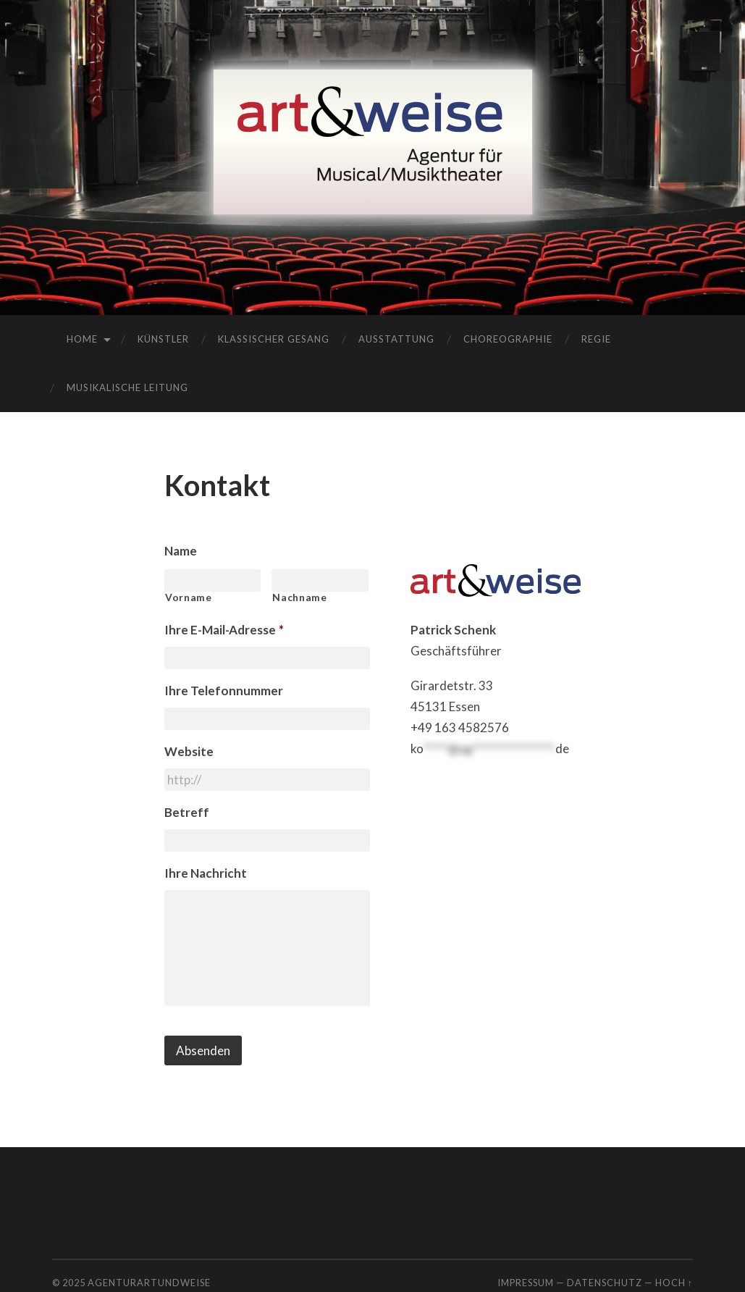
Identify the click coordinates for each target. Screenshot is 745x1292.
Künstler (163, 339)
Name (180, 550)
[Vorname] (212, 580)
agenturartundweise (149, 1282)
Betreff (186, 812)
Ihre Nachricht (205, 873)
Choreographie (507, 339)
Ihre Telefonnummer (223, 690)
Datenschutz (604, 1282)
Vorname (188, 597)
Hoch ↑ (674, 1282)
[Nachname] (320, 580)
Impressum (525, 1282)
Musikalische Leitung (127, 387)
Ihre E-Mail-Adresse (224, 629)
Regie (596, 339)
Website (189, 751)
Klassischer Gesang (273, 339)
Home (82, 339)
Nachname (299, 597)
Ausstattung (396, 339)
